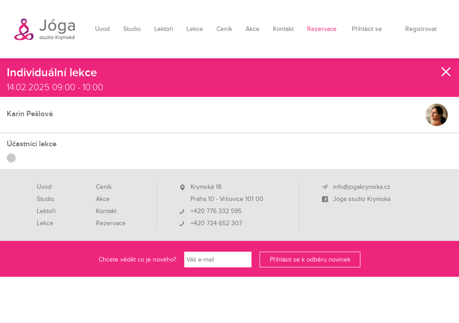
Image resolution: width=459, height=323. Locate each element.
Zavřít (446, 71)
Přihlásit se (367, 29)
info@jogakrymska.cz (361, 187)
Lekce (194, 29)
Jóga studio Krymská (361, 199)
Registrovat (421, 29)
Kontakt (283, 29)
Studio (132, 29)
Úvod (102, 29)
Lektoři (163, 29)
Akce (253, 29)
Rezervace (322, 29)
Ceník (224, 29)
